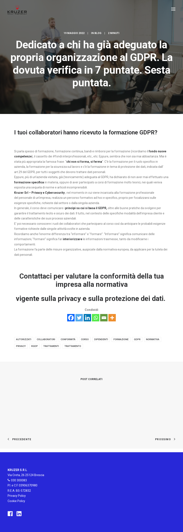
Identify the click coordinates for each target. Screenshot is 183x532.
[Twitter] (79, 317)
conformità (68, 339)
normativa (152, 339)
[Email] (104, 317)
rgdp (34, 346)
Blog (97, 33)
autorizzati (23, 339)
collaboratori (46, 339)
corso (85, 339)
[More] (112, 317)
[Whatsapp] (95, 317)
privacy (21, 346)
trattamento (72, 346)
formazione (120, 339)
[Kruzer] (17, 9)
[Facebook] (71, 317)
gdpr (137, 339)
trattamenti (51, 346)
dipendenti (101, 339)
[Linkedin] (87, 317)
